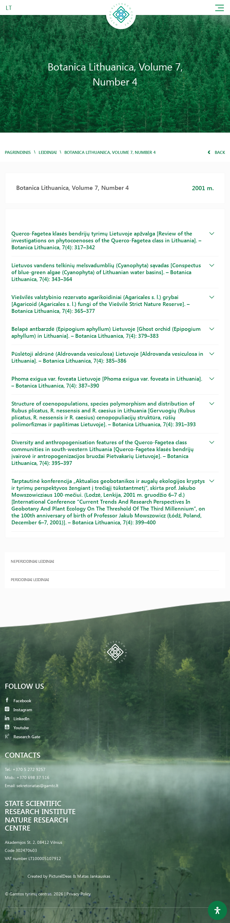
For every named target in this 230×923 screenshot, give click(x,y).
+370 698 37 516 (32, 777)
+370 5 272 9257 (29, 769)
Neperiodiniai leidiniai (32, 561)
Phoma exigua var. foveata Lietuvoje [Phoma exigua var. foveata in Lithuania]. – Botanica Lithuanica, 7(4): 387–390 (112, 382)
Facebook (18, 700)
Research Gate (22, 736)
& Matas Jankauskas (91, 876)
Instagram (18, 709)
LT (9, 7)
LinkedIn (17, 718)
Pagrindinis (18, 152)
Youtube (17, 727)
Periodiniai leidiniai (30, 579)
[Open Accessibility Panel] (217, 910)
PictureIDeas (60, 876)
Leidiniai (48, 152)
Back (216, 152)
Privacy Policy (78, 894)
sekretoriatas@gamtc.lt (37, 785)
